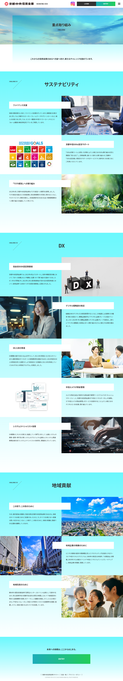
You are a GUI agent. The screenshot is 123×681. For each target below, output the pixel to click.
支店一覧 (63, 675)
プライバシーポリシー (75, 675)
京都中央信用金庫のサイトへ (50, 675)
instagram (73, 4)
